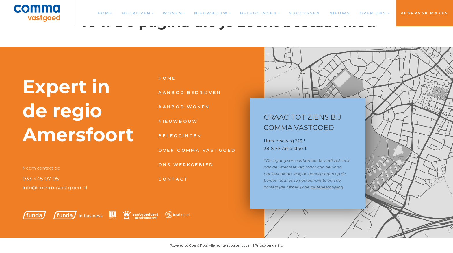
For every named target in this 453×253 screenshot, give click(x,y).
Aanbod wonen (184, 106)
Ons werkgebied (185, 164)
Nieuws (339, 13)
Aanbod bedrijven (189, 92)
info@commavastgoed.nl (55, 187)
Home (105, 13)
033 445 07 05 (41, 178)
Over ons (372, 13)
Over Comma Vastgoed (197, 150)
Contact (173, 179)
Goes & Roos (198, 245)
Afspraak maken (425, 13)
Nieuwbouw (211, 13)
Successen (304, 13)
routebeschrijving (326, 187)
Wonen (172, 13)
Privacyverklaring (269, 245)
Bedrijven (136, 13)
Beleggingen (258, 13)
